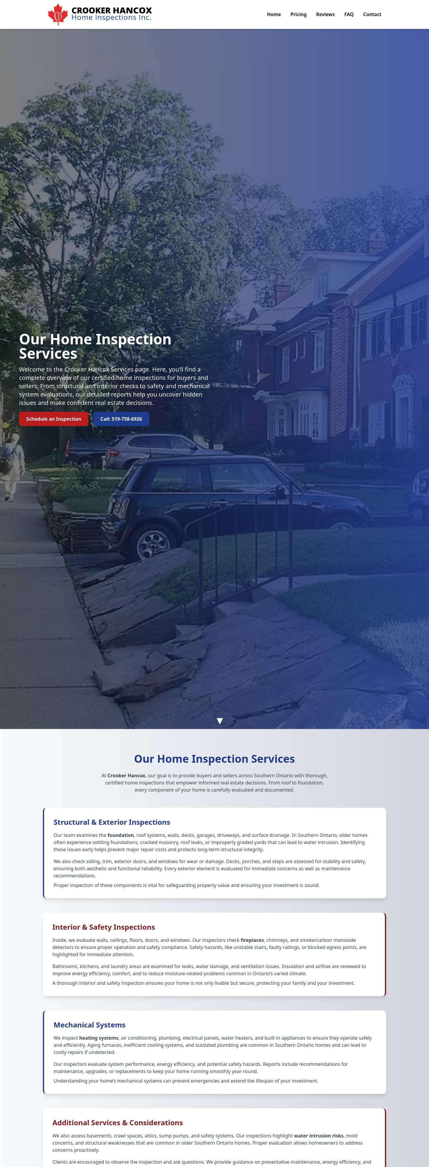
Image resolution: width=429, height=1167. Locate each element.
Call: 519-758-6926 (121, 419)
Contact (372, 14)
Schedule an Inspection (53, 419)
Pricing (298, 14)
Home (274, 14)
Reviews (325, 14)
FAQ (349, 14)
